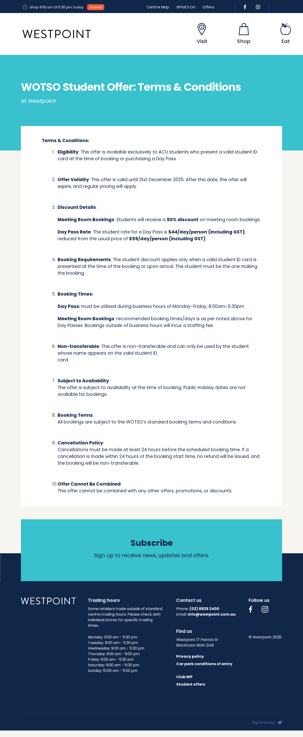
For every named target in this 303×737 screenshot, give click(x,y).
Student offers (190, 684)
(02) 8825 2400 (204, 608)
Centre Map (158, 7)
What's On (185, 7)
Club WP (184, 677)
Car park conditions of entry (204, 664)
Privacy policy (190, 656)
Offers (208, 7)
